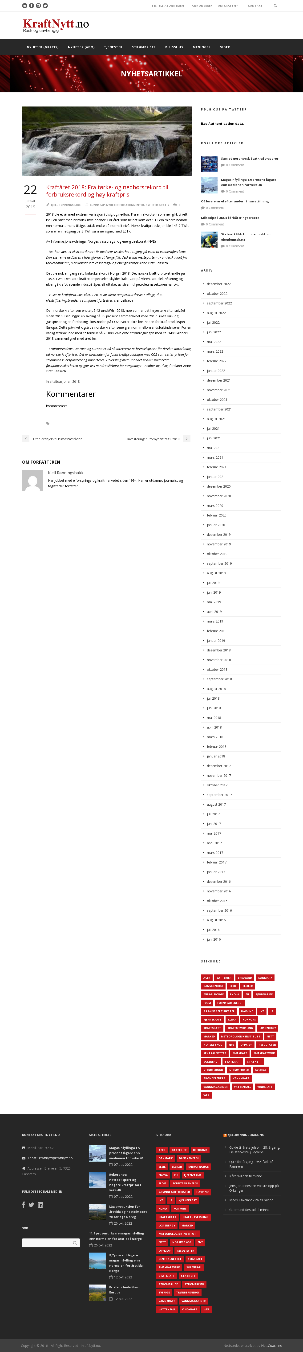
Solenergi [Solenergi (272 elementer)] (210, 1061)
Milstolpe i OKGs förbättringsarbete (230, 218)
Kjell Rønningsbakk (66, 205)
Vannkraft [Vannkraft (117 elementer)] (241, 1078)
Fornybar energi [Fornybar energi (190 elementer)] (229, 1003)
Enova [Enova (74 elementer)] (234, 994)
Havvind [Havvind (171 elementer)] (247, 1011)
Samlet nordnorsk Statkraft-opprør (250, 158)
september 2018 (219, 679)
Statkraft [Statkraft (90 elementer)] (233, 1061)
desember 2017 (219, 766)
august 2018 (216, 688)
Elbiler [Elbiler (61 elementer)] (248, 986)
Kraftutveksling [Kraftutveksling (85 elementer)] (240, 1028)
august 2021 (216, 419)
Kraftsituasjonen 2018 (63, 381)
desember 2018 (219, 650)
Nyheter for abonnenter (125, 205)
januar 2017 (216, 872)
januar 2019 (216, 640)
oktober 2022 (217, 293)
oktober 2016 (217, 901)
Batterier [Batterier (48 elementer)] (224, 977)
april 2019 (214, 611)
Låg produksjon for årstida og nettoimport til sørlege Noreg (128, 1211)
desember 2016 (219, 881)
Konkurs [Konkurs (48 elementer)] (249, 1019)
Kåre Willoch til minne (245, 1176)
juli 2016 (213, 929)
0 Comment (235, 165)
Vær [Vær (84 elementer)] (206, 1095)
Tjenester (113, 47)
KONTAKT (255, 5)
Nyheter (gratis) (43, 47)
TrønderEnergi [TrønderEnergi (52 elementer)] (214, 1078)
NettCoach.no (271, 1345)
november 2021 (219, 390)
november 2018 (219, 660)
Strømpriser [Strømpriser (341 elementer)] (239, 1070)
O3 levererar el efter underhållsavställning (235, 201)
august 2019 (216, 573)
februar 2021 (216, 467)
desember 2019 (219, 534)
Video (225, 47)
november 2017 (219, 775)
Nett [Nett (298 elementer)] (270, 1036)
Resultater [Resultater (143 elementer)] (267, 1044)
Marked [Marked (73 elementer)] (209, 1036)
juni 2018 (214, 708)
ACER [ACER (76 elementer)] (206, 977)
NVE (60, 423)
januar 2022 (216, 370)
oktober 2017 (217, 785)
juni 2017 (214, 823)
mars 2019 (215, 621)
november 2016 (219, 891)
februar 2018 (216, 746)
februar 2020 (216, 515)
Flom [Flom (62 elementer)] (207, 1003)
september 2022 (219, 303)
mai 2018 (214, 717)
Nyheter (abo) (81, 47)
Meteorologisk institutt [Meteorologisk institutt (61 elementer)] (240, 1036)
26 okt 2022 (123, 1223)
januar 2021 (216, 476)
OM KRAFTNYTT (230, 5)
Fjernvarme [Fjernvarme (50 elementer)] (264, 994)
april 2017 (214, 843)
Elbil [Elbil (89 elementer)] (233, 986)
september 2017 (219, 794)
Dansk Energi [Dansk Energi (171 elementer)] (213, 986)
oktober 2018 (217, 669)
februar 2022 (216, 361)
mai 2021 (214, 447)
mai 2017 (214, 833)
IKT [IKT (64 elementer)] (262, 1011)
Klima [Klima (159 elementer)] (232, 1019)
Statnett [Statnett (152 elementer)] (254, 1061)
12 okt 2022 (123, 1277)
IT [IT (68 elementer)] (272, 1011)
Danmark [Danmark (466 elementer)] (265, 977)
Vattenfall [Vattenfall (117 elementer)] (242, 1086)
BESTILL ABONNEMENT (169, 5)
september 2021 (219, 409)
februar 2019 (216, 631)
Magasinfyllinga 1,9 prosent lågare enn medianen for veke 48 (126, 1153)
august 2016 (216, 920)
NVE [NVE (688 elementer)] (231, 1044)
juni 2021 (214, 438)
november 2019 (219, 544)
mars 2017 (215, 852)
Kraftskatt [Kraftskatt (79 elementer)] (212, 1028)
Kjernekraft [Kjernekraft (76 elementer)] (212, 1019)
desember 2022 (219, 284)
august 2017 (216, 804)
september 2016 (219, 910)
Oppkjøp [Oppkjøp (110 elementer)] (246, 1044)
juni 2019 (214, 592)
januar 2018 (216, 756)
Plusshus (174, 47)
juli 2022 (213, 322)
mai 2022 (214, 341)
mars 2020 (215, 505)
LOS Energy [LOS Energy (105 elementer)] (267, 1028)
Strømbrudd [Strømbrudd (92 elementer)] (213, 1070)
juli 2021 (213, 428)
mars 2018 (215, 737)
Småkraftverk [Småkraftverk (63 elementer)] (264, 1053)
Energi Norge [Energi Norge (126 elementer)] (213, 994)
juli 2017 (213, 814)
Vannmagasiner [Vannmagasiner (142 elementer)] (215, 1086)
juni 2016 (214, 939)
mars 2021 (215, 457)
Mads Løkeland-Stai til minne (251, 1200)
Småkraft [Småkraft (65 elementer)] (240, 1053)
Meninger (202, 47)
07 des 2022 (123, 1164)
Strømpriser (144, 47)
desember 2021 (219, 380)
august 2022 (216, 313)
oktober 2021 (217, 399)
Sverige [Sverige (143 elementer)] (260, 1070)
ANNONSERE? (202, 5)
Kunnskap (97, 205)
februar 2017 (216, 862)
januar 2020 (216, 525)
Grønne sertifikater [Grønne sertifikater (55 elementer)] (219, 1011)
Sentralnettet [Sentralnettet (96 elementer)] (214, 1053)
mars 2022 (215, 351)
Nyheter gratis (157, 205)
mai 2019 (214, 602)
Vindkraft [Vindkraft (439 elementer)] (265, 1086)
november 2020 (219, 496)
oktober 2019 (217, 554)
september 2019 (219, 563)
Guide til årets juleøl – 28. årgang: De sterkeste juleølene (254, 1149)
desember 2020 (219, 486)
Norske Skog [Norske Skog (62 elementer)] (212, 1044)
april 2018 (214, 727)
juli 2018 (213, 698)
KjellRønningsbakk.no (245, 1135)
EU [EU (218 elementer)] (247, 994)
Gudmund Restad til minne (249, 1209)
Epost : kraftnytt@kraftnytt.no (50, 1158)
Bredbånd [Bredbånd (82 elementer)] (245, 977)
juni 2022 (214, 332)
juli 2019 (213, 582)
